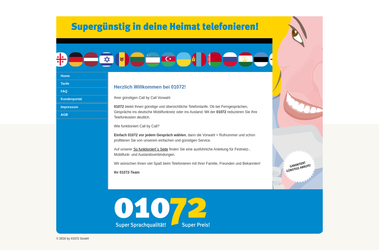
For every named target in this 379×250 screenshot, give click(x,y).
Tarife (65, 83)
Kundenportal (71, 99)
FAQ (64, 91)
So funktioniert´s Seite (150, 149)
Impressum (69, 107)
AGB (64, 114)
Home (65, 76)
